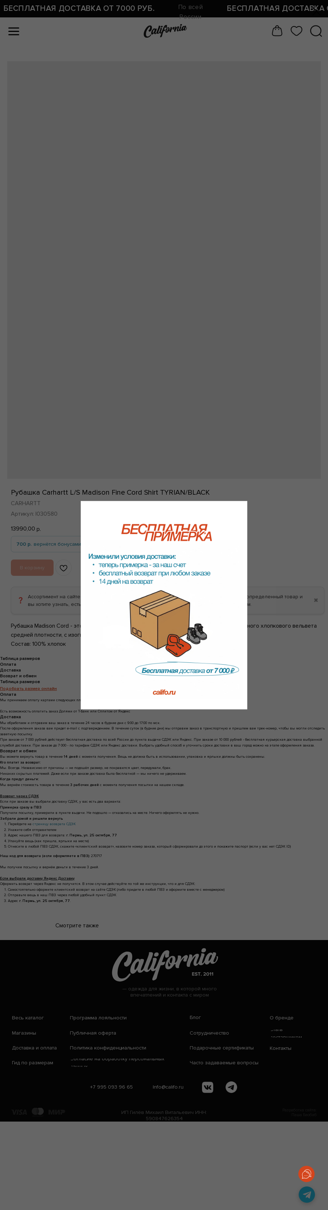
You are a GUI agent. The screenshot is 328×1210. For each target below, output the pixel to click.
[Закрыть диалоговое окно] (316, 11)
